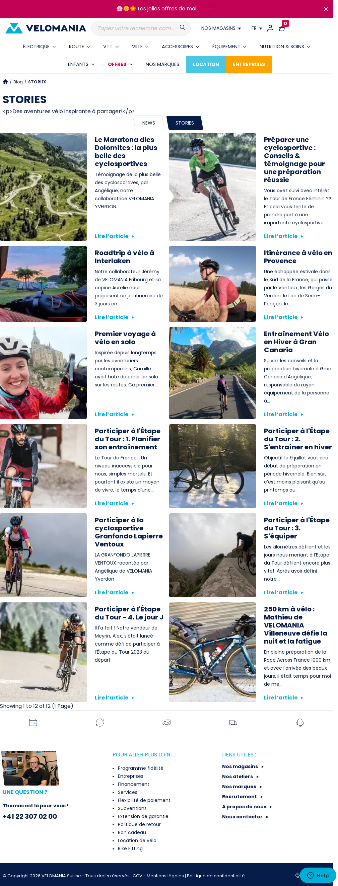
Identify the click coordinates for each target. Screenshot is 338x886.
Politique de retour (139, 824)
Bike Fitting (130, 848)
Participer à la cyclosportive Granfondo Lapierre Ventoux (129, 532)
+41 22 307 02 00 (30, 816)
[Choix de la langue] (257, 28)
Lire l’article (114, 236)
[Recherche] (141, 28)
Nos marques (239, 786)
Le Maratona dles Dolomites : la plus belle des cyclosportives (126, 151)
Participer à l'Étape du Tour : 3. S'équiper (297, 528)
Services (127, 792)
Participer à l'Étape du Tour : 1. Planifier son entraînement (127, 439)
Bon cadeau (131, 832)
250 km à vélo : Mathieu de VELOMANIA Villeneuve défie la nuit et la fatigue (295, 625)
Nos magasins (240, 766)
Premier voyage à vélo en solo (125, 338)
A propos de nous (244, 806)
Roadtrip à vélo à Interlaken (124, 257)
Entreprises (130, 776)
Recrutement (240, 796)
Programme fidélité (140, 768)
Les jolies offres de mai (167, 8)
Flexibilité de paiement (144, 800)
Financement (133, 784)
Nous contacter (243, 816)
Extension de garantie (142, 816)
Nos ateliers (238, 776)
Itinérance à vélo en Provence (298, 257)
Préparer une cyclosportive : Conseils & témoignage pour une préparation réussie (294, 159)
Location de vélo (136, 840)
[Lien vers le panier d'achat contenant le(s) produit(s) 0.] (282, 28)
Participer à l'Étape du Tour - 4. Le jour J (129, 613)
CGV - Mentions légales (159, 876)
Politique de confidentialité (216, 876)
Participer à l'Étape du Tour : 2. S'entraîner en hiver (298, 439)
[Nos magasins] (221, 28)
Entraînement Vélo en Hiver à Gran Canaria (296, 342)
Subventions (132, 808)
